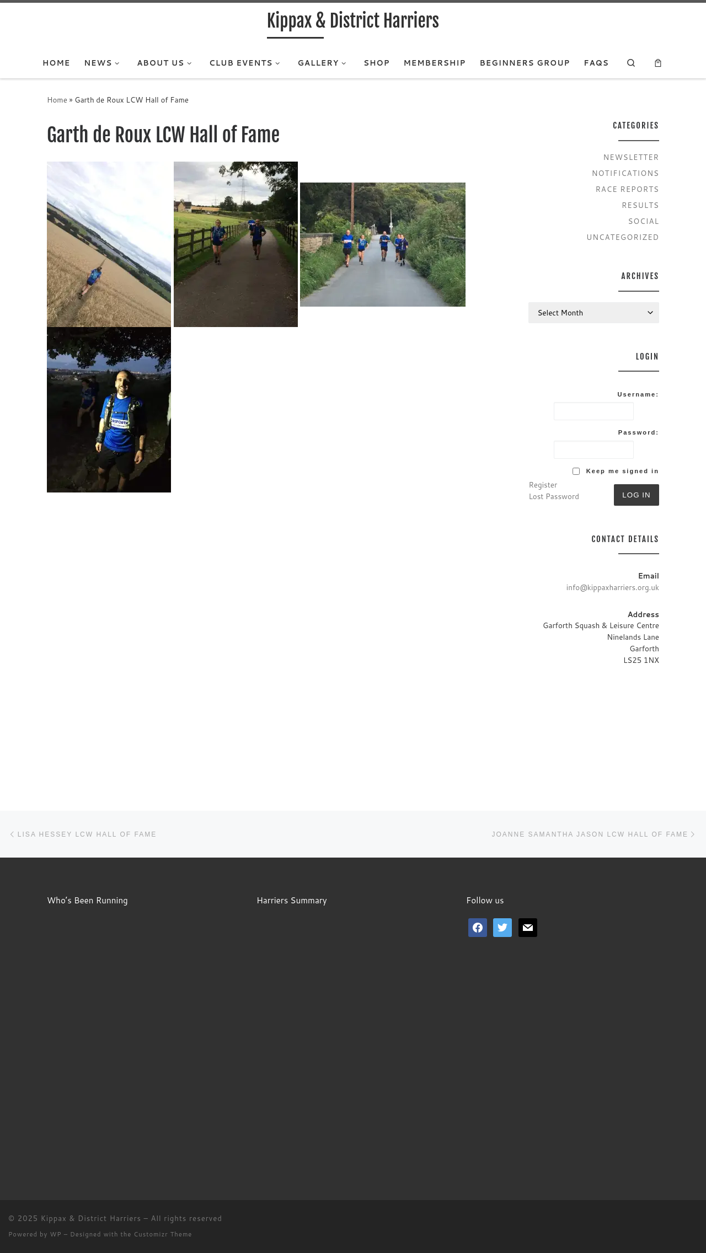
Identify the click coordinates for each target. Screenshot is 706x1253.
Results (640, 205)
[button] (109, 244)
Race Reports (627, 189)
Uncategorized (622, 237)
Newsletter (631, 157)
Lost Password (553, 496)
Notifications (625, 173)
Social (643, 221)
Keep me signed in (622, 471)
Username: (638, 394)
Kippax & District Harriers (91, 1218)
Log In (636, 495)
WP (55, 1234)
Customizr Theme (162, 1234)
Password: (638, 432)
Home (57, 99)
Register (542, 484)
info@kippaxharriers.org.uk (612, 587)
